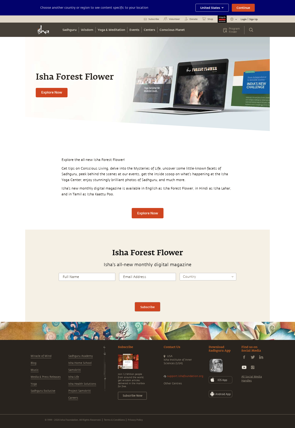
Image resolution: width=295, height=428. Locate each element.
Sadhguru (69, 30)
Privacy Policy (135, 419)
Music (35, 370)
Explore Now (51, 92)
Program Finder (234, 30)
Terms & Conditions (114, 419)
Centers (149, 30)
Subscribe (147, 307)
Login (244, 19)
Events (134, 30)
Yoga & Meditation (111, 30)
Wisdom (87, 30)
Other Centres (173, 383)
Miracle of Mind (41, 356)
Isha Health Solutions (82, 383)
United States (212, 8)
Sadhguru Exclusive (43, 390)
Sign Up (253, 19)
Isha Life (73, 376)
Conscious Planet (172, 30)
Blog (33, 363)
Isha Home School (80, 363)
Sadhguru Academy (80, 356)
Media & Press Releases (46, 376)
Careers (73, 397)
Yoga (34, 383)
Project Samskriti (79, 390)
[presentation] (147, 291)
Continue (243, 8)
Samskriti (74, 370)
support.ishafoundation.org (185, 376)
